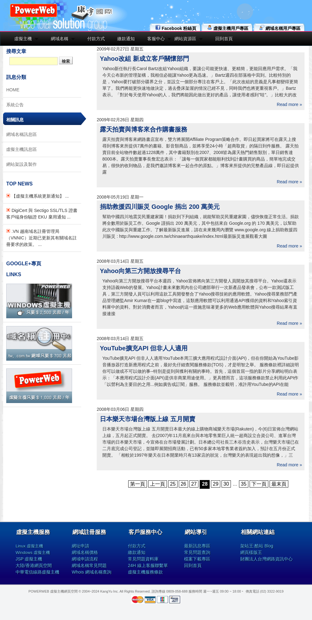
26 (183, 484)
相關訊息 (15, 119)
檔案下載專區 (197, 558)
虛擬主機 (23, 38)
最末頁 (278, 484)
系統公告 (15, 104)
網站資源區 (185, 38)
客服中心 (156, 38)
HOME (12, 89)
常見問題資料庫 (143, 558)
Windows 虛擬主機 (33, 552)
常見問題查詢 (197, 552)
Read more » (289, 104)
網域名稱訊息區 (21, 134)
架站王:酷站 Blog (256, 545)
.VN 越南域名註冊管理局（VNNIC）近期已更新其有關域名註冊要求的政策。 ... (41, 238)
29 (215, 484)
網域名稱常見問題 (89, 565)
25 (173, 484)
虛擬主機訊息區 (21, 149)
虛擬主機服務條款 (145, 572)
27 (194, 484)
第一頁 (137, 484)
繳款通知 (126, 38)
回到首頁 (224, 38)
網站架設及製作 (21, 164)
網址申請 (80, 545)
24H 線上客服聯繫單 (148, 565)
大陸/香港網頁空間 (34, 565)
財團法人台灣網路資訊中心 (266, 558)
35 (243, 484)
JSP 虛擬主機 (29, 558)
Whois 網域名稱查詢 (91, 572)
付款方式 (96, 38)
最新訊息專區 (197, 545)
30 (226, 484)
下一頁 (258, 484)
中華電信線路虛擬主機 (37, 572)
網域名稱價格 (85, 552)
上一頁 (157, 484)
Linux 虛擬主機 (29, 546)
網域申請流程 (85, 558)
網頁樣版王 (251, 552)
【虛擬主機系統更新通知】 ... (37, 196)
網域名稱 (59, 38)
